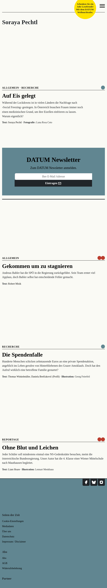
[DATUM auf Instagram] (101, 482)
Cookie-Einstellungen (13, 521)
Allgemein (10, 87)
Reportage (10, 439)
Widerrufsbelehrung (12, 568)
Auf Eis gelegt (19, 95)
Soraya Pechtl (15, 122)
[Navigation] (102, 6)
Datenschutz (8, 536)
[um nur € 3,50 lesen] (101, 258)
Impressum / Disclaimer (14, 541)
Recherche (30, 87)
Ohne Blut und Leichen (30, 447)
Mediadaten (8, 526)
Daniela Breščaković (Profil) (45, 376)
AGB (4, 563)
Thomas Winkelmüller (19, 376)
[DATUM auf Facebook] (86, 482)
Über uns (6, 531)
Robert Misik (14, 283)
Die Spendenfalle (22, 354)
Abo (4, 558)
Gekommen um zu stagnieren (37, 266)
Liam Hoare (14, 469)
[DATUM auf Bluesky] (93, 482)
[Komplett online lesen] (103, 87)
